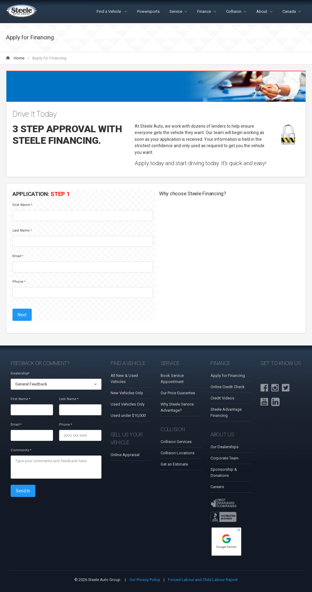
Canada (289, 11)
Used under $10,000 (128, 415)
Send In (23, 490)
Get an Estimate (174, 464)
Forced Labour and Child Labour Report (203, 579)
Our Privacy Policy (144, 579)
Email (17, 256)
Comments (21, 450)
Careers (217, 486)
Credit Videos (222, 398)
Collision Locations (177, 453)
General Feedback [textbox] (31, 384)
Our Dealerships (225, 447)
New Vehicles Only (127, 393)
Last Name (22, 230)
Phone (18, 282)
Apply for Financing (228, 375)
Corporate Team (225, 458)
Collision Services (176, 441)
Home (15, 58)
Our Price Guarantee (178, 393)
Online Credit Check (228, 387)
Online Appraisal (125, 454)
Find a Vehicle (109, 11)
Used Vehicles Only (127, 404)
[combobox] (56, 384)
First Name (22, 205)
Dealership (20, 373)
